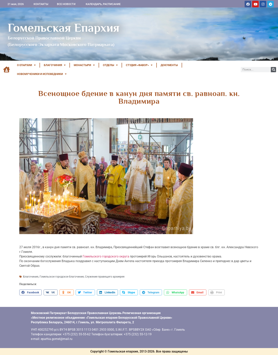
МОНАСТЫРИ (84, 65)
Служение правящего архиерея (105, 276)
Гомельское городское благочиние (62, 276)
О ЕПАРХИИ (26, 65)
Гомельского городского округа (106, 256)
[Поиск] (273, 69)
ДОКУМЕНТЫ (169, 65)
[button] (30, 292)
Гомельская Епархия (64, 27)
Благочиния (30, 276)
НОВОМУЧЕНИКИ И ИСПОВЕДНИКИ (42, 74)
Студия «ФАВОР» (139, 65)
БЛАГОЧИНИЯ (55, 65)
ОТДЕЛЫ (110, 65)
